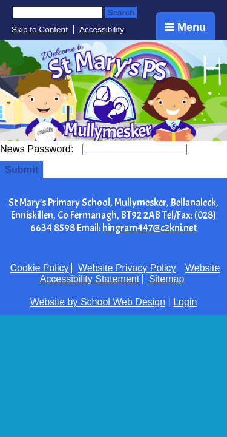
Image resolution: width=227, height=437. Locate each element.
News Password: (38, 148)
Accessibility (101, 29)
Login (185, 302)
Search (121, 12)
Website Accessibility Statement (130, 273)
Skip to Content (40, 29)
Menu (185, 27)
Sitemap (167, 279)
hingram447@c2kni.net (149, 228)
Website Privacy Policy (127, 268)
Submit (21, 169)
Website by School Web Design (98, 302)
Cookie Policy (39, 268)
